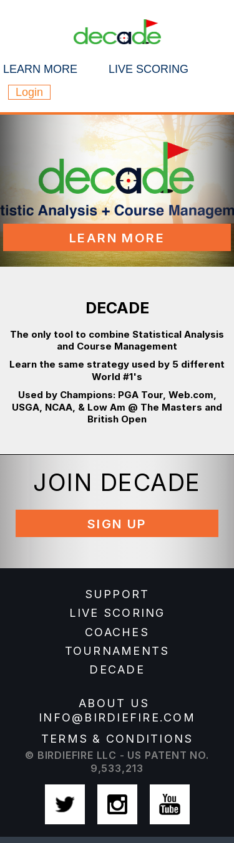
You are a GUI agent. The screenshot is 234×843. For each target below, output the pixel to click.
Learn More (117, 238)
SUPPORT (117, 594)
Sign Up (117, 524)
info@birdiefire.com (117, 717)
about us (114, 703)
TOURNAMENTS (117, 650)
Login (29, 92)
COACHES (117, 632)
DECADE (117, 669)
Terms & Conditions (117, 738)
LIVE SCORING (117, 612)
